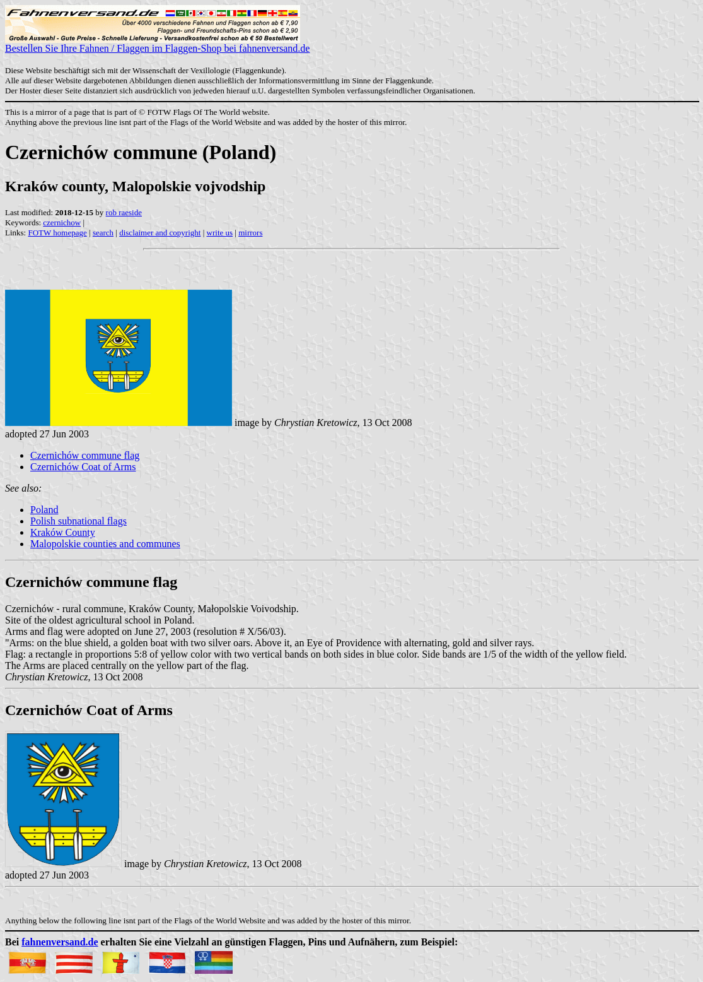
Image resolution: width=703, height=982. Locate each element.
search (103, 232)
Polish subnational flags (78, 521)
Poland (44, 509)
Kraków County (62, 532)
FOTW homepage (57, 232)
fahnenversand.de (59, 942)
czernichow (62, 222)
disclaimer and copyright (159, 232)
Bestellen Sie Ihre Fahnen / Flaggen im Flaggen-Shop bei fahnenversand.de (157, 44)
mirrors (250, 232)
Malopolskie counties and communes (105, 543)
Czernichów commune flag (84, 455)
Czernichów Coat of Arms (83, 466)
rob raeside (124, 212)
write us (220, 232)
